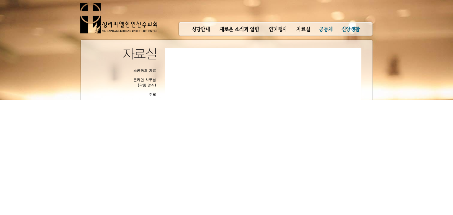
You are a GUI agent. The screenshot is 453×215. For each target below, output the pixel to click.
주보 (152, 94)
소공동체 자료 (144, 70)
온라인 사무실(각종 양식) (144, 82)
